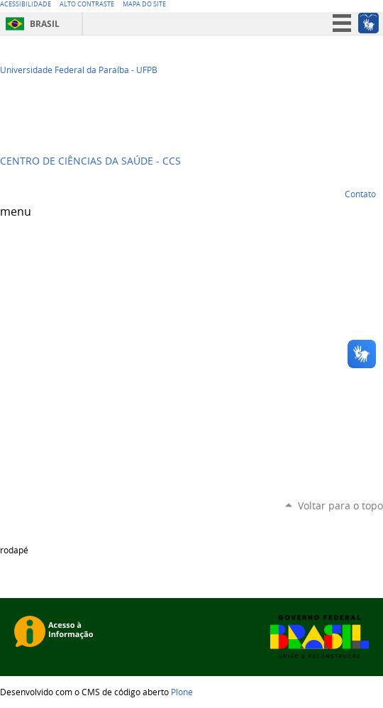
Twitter (323, 61)
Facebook (358, 61)
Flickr (376, 61)
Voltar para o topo (340, 505)
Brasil (45, 24)
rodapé (14, 549)
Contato (360, 193)
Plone (182, 691)
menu (15, 211)
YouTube (340, 61)
